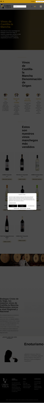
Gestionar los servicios (12, 202)
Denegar (22, 205)
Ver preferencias (31, 205)
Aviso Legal (28, 208)
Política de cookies (16, 208)
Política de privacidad (23, 208)
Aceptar (12, 205)
